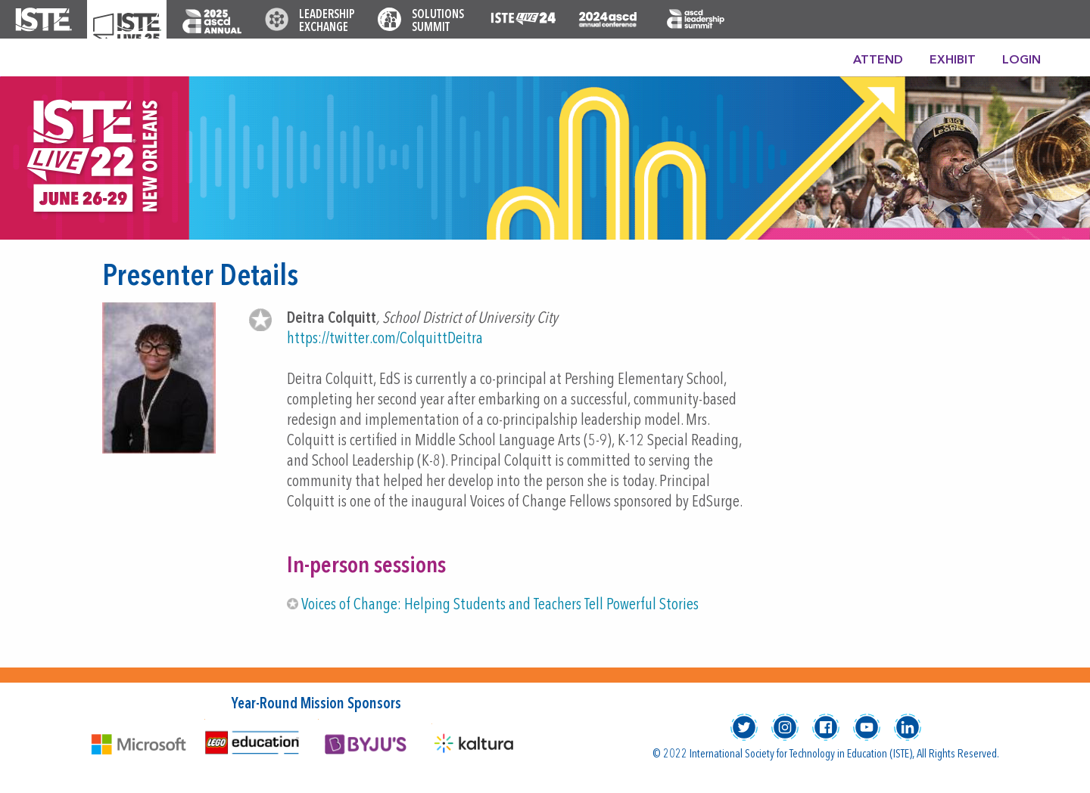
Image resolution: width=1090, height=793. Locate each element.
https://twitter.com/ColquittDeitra (385, 339)
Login (1021, 60)
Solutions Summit (438, 21)
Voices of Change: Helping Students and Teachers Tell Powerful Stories (500, 605)
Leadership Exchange (327, 21)
